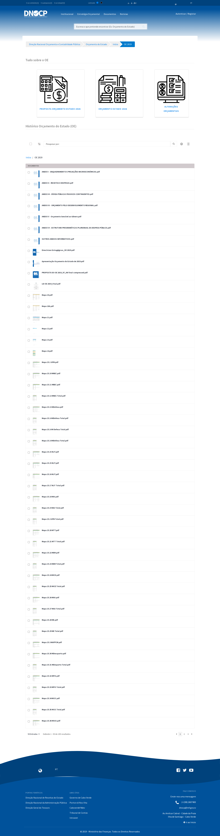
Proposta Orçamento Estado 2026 (60, 108)
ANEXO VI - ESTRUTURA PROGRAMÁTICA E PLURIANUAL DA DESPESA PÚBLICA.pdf (76, 227)
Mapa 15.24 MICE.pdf (51, 575)
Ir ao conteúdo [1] (32, 3)
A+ (135, 3)
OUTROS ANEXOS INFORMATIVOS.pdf (58, 239)
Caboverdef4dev (77, 807)
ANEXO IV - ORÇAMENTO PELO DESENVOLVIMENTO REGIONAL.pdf (70, 205)
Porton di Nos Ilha (78, 802)
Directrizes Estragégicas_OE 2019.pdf (58, 250)
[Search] (107, 144)
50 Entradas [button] (34, 734)
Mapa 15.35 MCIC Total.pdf (53, 709)
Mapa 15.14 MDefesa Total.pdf (55, 418)
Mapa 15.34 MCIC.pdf (51, 698)
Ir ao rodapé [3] (59, 3)
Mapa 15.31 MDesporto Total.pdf (56, 664)
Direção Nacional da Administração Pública (46, 802)
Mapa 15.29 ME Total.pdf (52, 631)
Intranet (74, 817)
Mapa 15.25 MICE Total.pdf (53, 586)
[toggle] (35, 144)
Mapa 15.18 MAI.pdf (50, 496)
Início (28, 157)
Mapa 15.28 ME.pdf (50, 620)
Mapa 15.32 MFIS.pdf (51, 676)
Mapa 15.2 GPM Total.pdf (53, 519)
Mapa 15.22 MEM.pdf (50, 552)
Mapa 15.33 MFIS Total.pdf (53, 687)
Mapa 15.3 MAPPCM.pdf (52, 642)
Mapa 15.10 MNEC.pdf (51, 373)
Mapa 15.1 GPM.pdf (50, 362)
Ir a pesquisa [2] (46, 3)
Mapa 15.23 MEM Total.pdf (53, 564)
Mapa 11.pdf (47, 317)
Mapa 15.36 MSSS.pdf (51, 720)
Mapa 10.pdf (47, 295)
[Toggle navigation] (51, 14)
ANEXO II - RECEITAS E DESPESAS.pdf (57, 183)
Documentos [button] (110, 14)
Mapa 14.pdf (47, 351)
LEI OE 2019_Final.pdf (51, 283)
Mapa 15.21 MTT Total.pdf (53, 541)
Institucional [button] (67, 14)
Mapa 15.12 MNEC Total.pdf (54, 396)
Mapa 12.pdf (47, 328)
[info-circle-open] (181, 144)
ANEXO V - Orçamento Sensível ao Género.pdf (61, 216)
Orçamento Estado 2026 (112, 108)
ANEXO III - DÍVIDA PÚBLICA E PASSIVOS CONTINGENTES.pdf (67, 194)
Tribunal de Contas (79, 812)
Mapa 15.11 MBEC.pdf (51, 384)
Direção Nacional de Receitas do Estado (44, 797)
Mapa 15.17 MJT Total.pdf (53, 485)
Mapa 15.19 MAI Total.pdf (53, 508)
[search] (173, 144)
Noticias (124, 14)
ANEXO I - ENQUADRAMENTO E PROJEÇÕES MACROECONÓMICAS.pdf (71, 171)
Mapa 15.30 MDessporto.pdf (54, 653)
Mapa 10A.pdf (48, 306)
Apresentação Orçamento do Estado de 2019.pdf (63, 261)
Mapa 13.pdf (47, 340)
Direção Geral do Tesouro (38, 807)
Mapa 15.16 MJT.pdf (50, 474)
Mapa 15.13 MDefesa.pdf (52, 407)
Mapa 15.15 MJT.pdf (50, 452)
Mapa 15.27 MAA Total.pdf (53, 608)
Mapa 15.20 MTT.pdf (50, 530)
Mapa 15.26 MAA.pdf (50, 597)
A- (129, 3)
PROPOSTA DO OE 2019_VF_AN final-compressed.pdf (65, 272)
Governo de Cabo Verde (80, 797)
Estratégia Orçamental (88, 14)
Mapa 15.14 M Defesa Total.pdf (55, 429)
